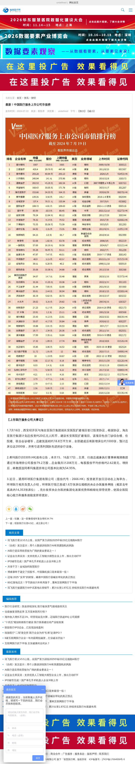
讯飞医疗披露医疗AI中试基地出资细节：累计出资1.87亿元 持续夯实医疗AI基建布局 (53, 587)
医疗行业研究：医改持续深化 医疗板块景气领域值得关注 (36, 606)
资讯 (26, 98)
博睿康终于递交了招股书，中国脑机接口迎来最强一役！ (38, 571)
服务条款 (80, 753)
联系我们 (104, 753)
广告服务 (67, 753)
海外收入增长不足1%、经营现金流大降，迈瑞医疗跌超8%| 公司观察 (42, 616)
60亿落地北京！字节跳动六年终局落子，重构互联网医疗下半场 (42, 582)
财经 (33, 98)
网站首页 (73, 2)
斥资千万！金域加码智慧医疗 (24, 566)
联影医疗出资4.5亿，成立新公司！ (32, 523)
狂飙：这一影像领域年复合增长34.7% (34, 518)
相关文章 (14, 532)
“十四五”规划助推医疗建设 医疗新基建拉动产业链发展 (34, 622)
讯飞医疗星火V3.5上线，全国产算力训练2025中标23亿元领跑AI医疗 (45, 540)
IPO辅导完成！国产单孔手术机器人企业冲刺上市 (34, 561)
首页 (19, 98)
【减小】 (91, 111)
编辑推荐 (11, 598)
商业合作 (55, 753)
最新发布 (11, 651)
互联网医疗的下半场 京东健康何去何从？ (27, 643)
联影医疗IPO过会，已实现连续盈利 (24, 627)
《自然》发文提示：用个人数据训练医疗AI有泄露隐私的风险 (41, 545)
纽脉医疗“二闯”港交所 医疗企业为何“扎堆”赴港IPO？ (33, 632)
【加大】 (81, 111)
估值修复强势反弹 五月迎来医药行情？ (26, 611)
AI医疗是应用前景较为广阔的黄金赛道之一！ (32, 550)
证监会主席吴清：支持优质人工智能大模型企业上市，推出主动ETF (44, 556)
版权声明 (92, 753)
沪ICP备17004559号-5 (113, 759)
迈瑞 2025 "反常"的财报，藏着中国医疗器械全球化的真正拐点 (41, 577)
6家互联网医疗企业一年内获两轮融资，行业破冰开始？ (35, 638)
